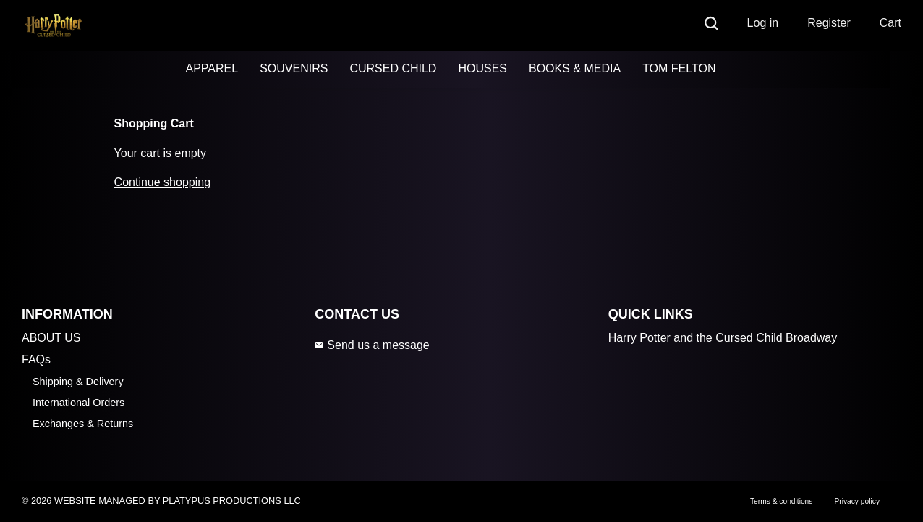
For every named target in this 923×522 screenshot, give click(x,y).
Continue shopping (162, 182)
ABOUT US (51, 338)
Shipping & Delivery (78, 381)
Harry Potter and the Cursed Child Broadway (723, 338)
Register (829, 23)
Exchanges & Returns (83, 423)
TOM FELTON (678, 68)
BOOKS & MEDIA (575, 68)
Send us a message (372, 345)
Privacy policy (857, 501)
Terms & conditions (781, 501)
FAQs (36, 359)
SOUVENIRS (294, 68)
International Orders (78, 402)
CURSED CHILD (392, 68)
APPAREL (212, 68)
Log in (763, 23)
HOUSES (482, 68)
